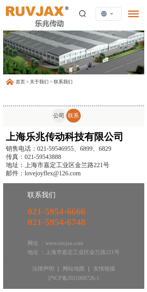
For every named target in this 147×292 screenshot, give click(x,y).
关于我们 (39, 82)
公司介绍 (58, 118)
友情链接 (103, 269)
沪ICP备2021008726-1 (73, 278)
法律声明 (44, 269)
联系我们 (73, 118)
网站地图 (73, 269)
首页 (20, 82)
